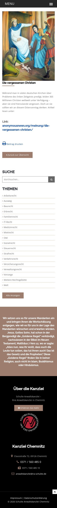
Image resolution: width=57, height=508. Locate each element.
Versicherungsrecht (14, 264)
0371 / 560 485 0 (30, 462)
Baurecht (8, 206)
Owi (6, 237)
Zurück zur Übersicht (17, 154)
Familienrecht (11, 216)
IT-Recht (8, 222)
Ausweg (8, 200)
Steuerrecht (10, 248)
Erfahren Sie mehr (28, 407)
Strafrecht (9, 253)
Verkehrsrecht (11, 258)
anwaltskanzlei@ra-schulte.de (31, 473)
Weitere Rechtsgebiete (15, 279)
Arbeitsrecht (10, 195)
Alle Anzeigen (13, 295)
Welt (6, 285)
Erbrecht (8, 211)
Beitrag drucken (12, 143)
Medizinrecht (10, 227)
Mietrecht (9, 232)
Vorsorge (8, 274)
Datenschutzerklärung (35, 498)
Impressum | (17, 498)
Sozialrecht (9, 243)
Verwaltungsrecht (13, 269)
